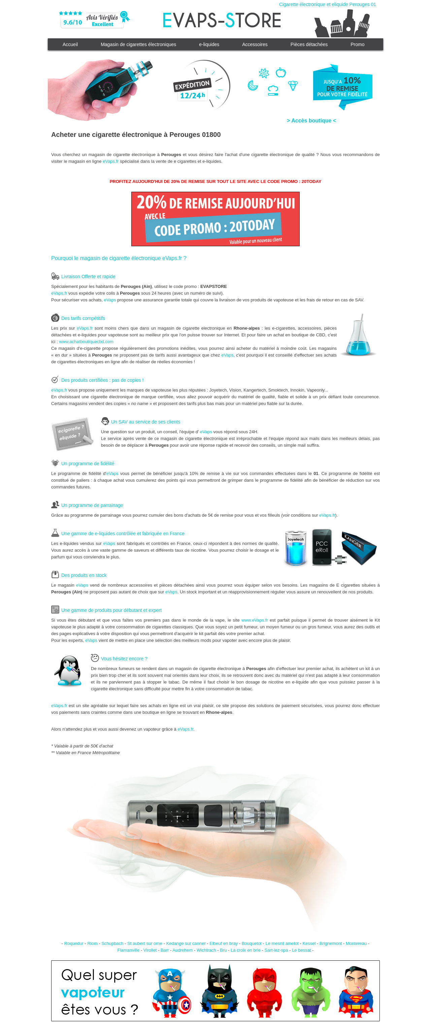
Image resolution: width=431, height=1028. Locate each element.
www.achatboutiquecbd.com (86, 341)
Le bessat (301, 950)
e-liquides (209, 44)
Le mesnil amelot (282, 943)
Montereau (356, 943)
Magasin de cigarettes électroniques (138, 44)
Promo (357, 44)
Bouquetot (252, 943)
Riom (92, 943)
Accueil (70, 44)
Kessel (309, 943)
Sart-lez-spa (276, 950)
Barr (165, 950)
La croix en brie (246, 950)
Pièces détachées (309, 44)
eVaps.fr (111, 161)
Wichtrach (206, 950)
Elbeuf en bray (223, 943)
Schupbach (112, 943)
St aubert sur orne (144, 943)
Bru (223, 950)
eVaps (110, 299)
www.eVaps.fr (254, 620)
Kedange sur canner (186, 943)
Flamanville (129, 950)
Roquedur (74, 943)
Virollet (150, 950)
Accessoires (254, 44)
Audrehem (182, 950)
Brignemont (331, 943)
